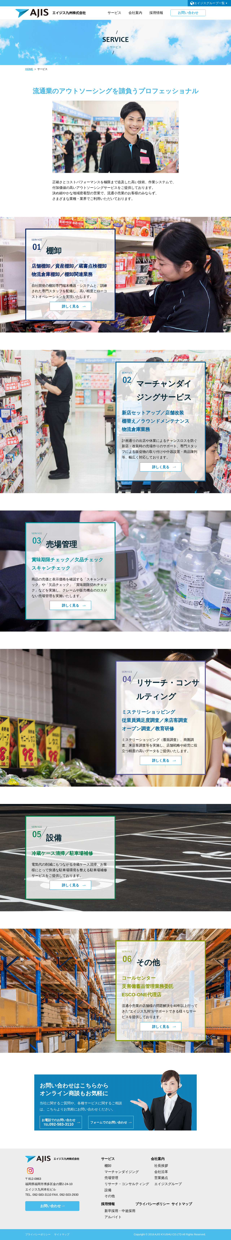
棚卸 (107, 1166)
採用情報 (108, 1204)
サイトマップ (181, 1204)
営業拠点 (161, 1178)
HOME (29, 69)
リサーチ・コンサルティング (126, 1184)
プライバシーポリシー (152, 1204)
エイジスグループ (168, 1184)
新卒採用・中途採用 (119, 1211)
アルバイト (113, 1217)
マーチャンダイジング (121, 1172)
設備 (107, 1190)
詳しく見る (70, 306)
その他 (109, 1196)
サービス (108, 1159)
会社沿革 (161, 1172)
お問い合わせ (188, 13)
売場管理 (111, 1178)
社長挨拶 (161, 1166)
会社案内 (158, 1159)
